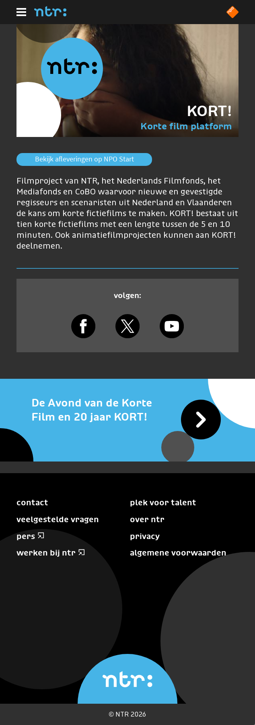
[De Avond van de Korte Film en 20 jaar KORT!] (127, 410)
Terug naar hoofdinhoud (254, 724)
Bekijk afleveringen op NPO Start (84, 158)
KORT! (209, 110)
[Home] (50, 14)
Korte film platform (186, 126)
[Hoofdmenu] (21, 12)
